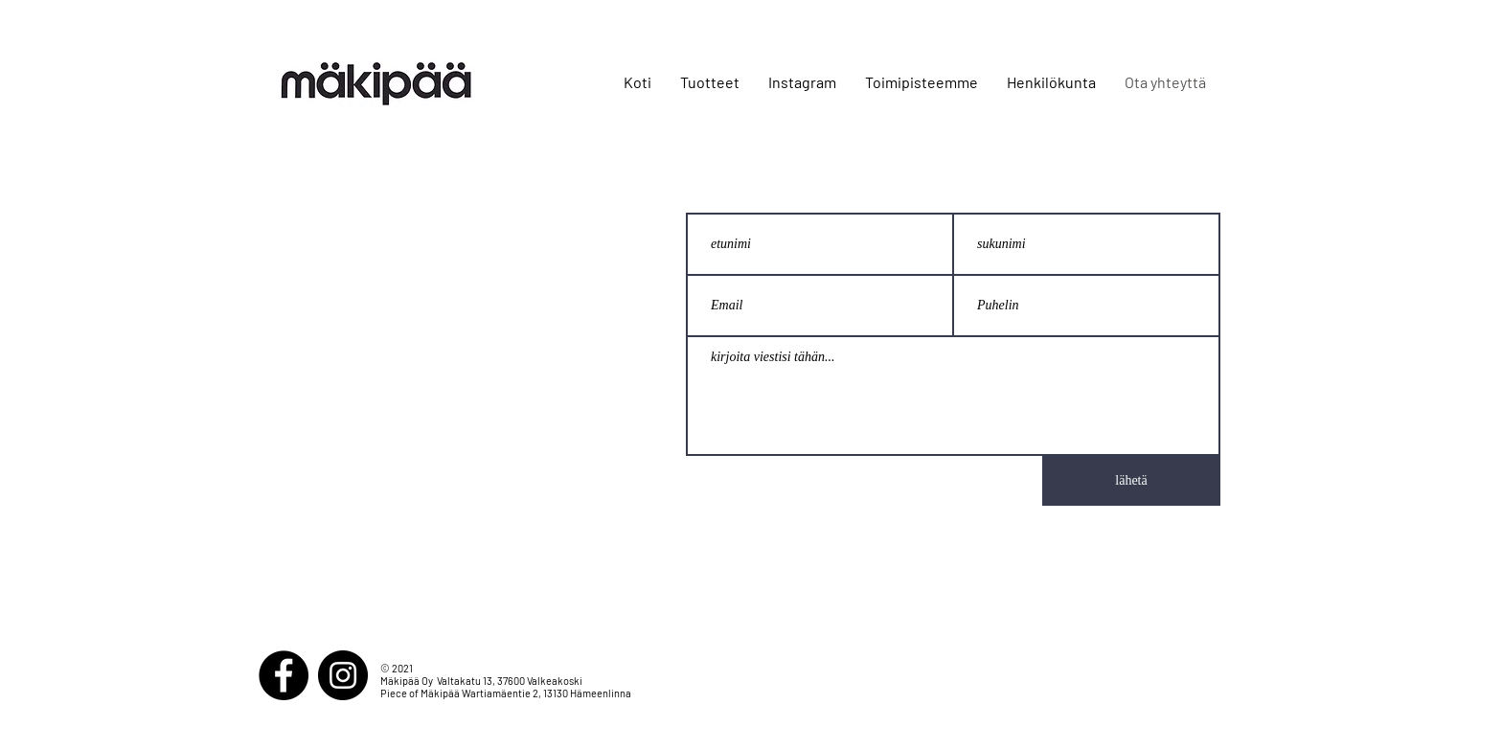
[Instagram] (343, 675)
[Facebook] (283, 675)
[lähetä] (1131, 481)
